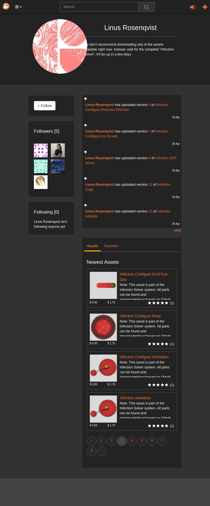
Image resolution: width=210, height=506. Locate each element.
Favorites (111, 246)
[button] (18, 7)
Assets (92, 246)
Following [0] (46, 211)
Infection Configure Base (140, 316)
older (178, 230)
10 (150, 211)
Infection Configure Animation (144, 357)
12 (150, 185)
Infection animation (135, 398)
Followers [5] (46, 131)
